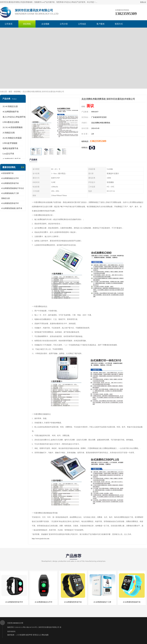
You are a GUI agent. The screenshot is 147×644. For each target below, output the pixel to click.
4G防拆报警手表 (7, 173)
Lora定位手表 (8, 154)
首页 (10, 92)
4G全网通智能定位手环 (10, 178)
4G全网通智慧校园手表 (131, 602)
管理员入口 (37, 635)
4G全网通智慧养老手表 (10, 183)
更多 (22, 167)
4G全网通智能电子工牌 (10, 193)
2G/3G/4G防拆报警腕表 (13, 127)
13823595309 (98, 141)
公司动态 (82, 24)
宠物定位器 (5, 198)
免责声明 (28, 635)
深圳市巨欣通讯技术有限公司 (48, 627)
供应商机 (27, 24)
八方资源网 (20, 635)
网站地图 (45, 635)
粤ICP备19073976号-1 (30, 627)
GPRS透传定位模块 (11, 122)
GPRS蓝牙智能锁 (10, 143)
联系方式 (119, 24)
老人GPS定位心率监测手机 (14, 117)
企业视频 (45, 24)
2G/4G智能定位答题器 (12, 138)
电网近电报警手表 (10, 148)
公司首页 (8, 24)
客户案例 (100, 24)
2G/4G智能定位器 (10, 106)
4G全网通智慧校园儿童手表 (11, 208)
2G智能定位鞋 (9, 133)
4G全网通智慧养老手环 (10, 203)
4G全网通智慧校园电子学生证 (12, 188)
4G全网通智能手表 (11, 112)
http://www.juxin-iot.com (40, 538)
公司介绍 (64, 24)
